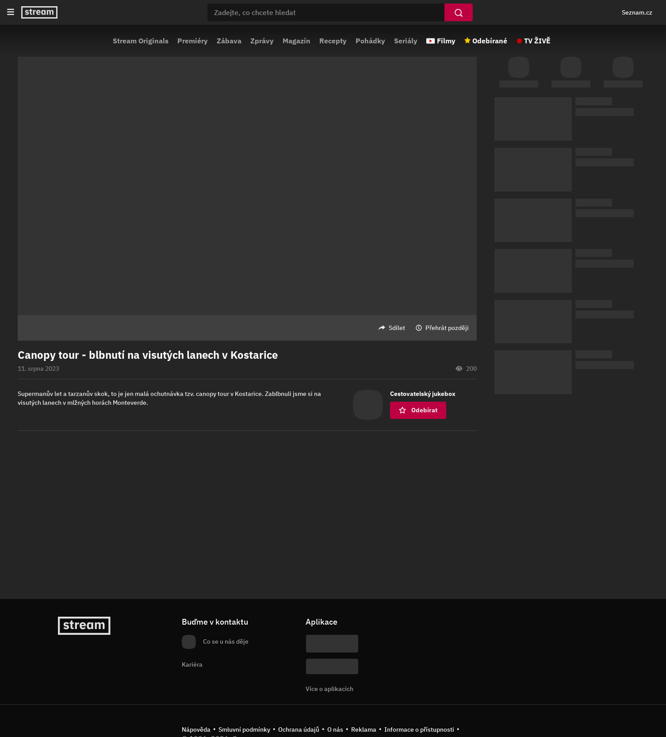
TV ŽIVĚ (537, 40)
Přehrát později (447, 328)
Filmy (446, 40)
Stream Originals (140, 40)
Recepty (333, 40)
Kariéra (192, 664)
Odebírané (489, 40)
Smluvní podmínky (244, 729)
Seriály (405, 40)
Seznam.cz (637, 12)
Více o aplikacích (329, 689)
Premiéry (192, 40)
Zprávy (262, 40)
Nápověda (196, 729)
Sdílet (397, 328)
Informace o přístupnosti (419, 729)
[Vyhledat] (458, 12)
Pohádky (370, 40)
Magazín (296, 40)
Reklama (363, 729)
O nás (335, 729)
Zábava (229, 40)
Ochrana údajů (298, 729)
